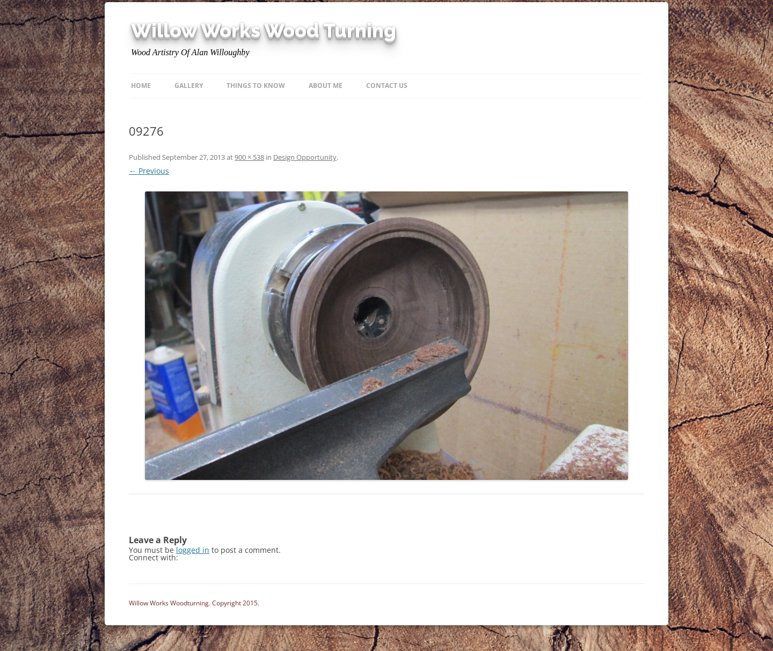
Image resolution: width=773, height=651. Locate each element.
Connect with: (153, 557)
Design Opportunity (305, 157)
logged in (192, 550)
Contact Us (386, 85)
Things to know (256, 85)
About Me (325, 85)
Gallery (188, 85)
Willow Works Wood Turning (263, 30)
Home (141, 85)
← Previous (149, 171)
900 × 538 (249, 157)
